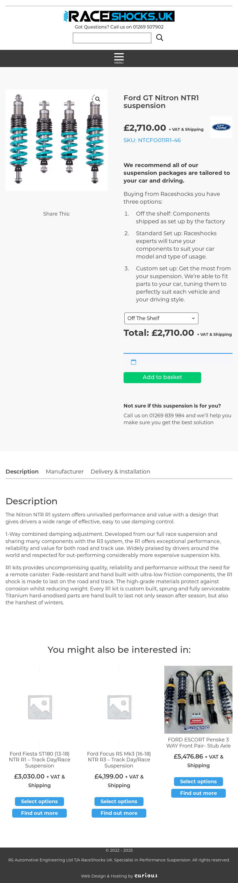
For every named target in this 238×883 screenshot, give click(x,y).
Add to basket (162, 377)
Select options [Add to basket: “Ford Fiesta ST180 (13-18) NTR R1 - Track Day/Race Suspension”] (39, 801)
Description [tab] (22, 472)
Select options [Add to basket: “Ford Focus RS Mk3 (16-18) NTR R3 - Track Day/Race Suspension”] (119, 801)
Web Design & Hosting (104, 876)
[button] (98, 99)
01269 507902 (148, 27)
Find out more (39, 813)
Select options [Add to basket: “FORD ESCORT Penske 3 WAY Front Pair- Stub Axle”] (198, 782)
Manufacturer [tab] (65, 471)
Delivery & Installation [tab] (120, 471)
